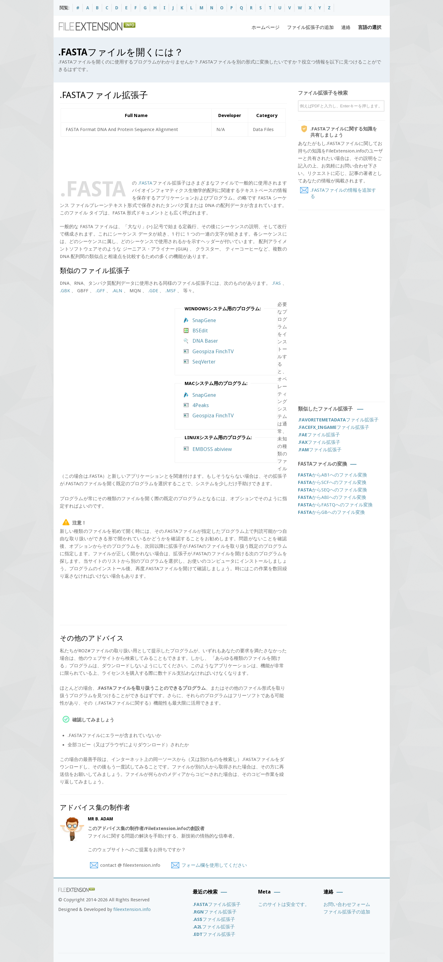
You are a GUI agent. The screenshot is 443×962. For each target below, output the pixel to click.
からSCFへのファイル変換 (332, 482)
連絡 (346, 27)
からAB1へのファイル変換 (332, 475)
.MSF (170, 290)
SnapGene (204, 320)
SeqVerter (203, 362)
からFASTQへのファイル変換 (335, 505)
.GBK (65, 290)
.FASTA (145, 183)
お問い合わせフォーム (346, 904)
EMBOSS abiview (212, 449)
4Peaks (200, 405)
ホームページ (266, 27)
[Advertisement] (173, 157)
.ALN (117, 290)
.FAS (276, 283)
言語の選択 (369, 27)
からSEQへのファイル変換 (332, 490)
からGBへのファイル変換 (331, 512)
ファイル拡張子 (338, 420)
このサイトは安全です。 (283, 904)
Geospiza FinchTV (213, 351)
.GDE (153, 290)
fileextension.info (132, 909)
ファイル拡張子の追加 (310, 27)
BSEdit (200, 330)
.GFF (100, 290)
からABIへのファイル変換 (332, 497)
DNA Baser (205, 341)
